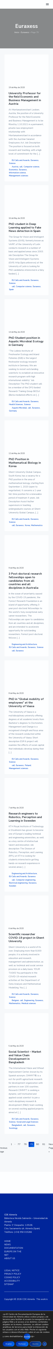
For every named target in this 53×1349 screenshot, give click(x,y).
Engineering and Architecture (24, 648)
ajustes (27, 1336)
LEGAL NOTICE (11, 1279)
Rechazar (22, 1344)
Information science (17, 172)
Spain (11, 290)
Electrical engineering (18, 888)
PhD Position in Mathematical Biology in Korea (25, 465)
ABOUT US (9, 1266)
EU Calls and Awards (21, 160)
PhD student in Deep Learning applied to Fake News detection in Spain (25, 228)
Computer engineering (25, 885)
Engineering (29, 1007)
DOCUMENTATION (13, 1256)
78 (26, 1152)
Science (12, 163)
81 (44, 1152)
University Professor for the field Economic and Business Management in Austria (25, 99)
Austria (15, 166)
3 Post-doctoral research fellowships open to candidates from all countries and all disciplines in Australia (25, 585)
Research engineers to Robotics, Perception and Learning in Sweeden (25, 823)
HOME (7, 1249)
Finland (28, 770)
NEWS (7, 1253)
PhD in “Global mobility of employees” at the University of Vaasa (26, 707)
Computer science (31, 166)
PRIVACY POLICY (12, 1282)
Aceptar (8, 1344)
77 (19, 1152)
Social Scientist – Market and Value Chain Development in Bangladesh (25, 1065)
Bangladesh (17, 1132)
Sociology (13, 1135)
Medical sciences (29, 1010)
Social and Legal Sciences (27, 1129)
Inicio (17, 32)
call (20, 166)
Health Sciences (16, 406)
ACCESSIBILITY (12, 1289)
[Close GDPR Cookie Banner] (44, 1344)
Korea (27, 528)
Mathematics (37, 528)
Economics (13, 169)
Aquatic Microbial (19, 409)
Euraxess (25, 32)
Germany (13, 412)
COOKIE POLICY (12, 1285)
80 (38, 1152)
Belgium (15, 1007)
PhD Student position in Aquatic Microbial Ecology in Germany (26, 343)
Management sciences (18, 175)
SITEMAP (9, 1292)
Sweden (12, 891)
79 (32, 1152)
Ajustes (35, 1344)
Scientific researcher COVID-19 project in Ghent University (26, 944)
